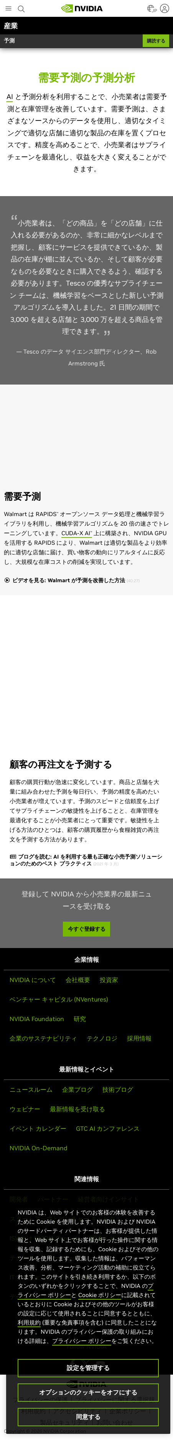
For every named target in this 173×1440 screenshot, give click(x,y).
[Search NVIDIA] (22, 7)
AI (10, 96)
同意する (88, 1417)
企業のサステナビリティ (43, 1038)
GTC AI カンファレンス (108, 1128)
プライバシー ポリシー (81, 1340)
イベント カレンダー (38, 1128)
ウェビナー (25, 1109)
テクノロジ (102, 1038)
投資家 (109, 980)
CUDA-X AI (76, 533)
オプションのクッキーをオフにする (88, 1392)
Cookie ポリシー (99, 1295)
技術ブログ (117, 1089)
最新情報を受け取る (77, 1109)
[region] (88, 1313)
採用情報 (139, 1038)
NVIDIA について (33, 980)
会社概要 (78, 980)
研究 (80, 1019)
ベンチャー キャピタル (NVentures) (59, 999)
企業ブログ (77, 1089)
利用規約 (29, 1322)
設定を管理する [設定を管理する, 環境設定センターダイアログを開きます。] (88, 1368)
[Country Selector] (150, 11)
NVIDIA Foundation (37, 1019)
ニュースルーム (31, 1089)
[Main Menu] (8, 9)
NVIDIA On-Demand (39, 1148)
